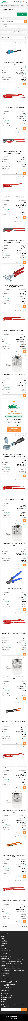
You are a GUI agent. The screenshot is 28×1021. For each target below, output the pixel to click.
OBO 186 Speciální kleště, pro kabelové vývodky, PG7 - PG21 (14, 286)
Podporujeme (4, 941)
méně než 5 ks (22, 67)
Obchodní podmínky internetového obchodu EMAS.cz (14, 960)
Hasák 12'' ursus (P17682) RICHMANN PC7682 (14, 63)
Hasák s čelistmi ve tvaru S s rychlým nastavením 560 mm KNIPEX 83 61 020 (14, 241)
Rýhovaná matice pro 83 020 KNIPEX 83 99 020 (14, 811)
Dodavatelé (3, 948)
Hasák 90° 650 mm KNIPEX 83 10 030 (14, 330)
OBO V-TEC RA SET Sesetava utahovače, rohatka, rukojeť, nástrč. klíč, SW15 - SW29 (14, 455)
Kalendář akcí (4, 943)
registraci (7, 75)
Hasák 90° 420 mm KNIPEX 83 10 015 (14, 108)
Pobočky (3, 945)
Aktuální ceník (4, 965)
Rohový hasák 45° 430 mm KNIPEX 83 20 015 (14, 767)
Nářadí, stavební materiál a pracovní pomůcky (15, 5)
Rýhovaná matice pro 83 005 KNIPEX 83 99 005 (14, 375)
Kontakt (3, 936)
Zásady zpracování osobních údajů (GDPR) (11, 963)
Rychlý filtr (22, 14)
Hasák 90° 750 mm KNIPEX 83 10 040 (14, 499)
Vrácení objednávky (5, 973)
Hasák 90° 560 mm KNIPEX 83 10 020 (14, 197)
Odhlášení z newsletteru (6, 950)
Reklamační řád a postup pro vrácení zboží (11, 961)
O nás (2, 938)
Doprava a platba (5, 958)
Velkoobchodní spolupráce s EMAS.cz (10, 968)
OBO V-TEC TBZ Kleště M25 (14, 589)
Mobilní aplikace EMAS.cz (7, 967)
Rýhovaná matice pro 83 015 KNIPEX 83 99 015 (14, 677)
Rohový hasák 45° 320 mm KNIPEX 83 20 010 (14, 633)
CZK (17, 2)
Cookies (3, 975)
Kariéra (2, 947)
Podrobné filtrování (19, 32)
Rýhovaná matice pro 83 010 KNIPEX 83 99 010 (14, 544)
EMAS (2, 5)
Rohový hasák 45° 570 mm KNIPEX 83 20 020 (14, 900)
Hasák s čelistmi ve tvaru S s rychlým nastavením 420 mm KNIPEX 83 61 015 (14, 152)
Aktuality (3, 940)
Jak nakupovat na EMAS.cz (7, 956)
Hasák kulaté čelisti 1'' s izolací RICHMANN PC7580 (14, 856)
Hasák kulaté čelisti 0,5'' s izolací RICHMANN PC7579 (14, 722)
